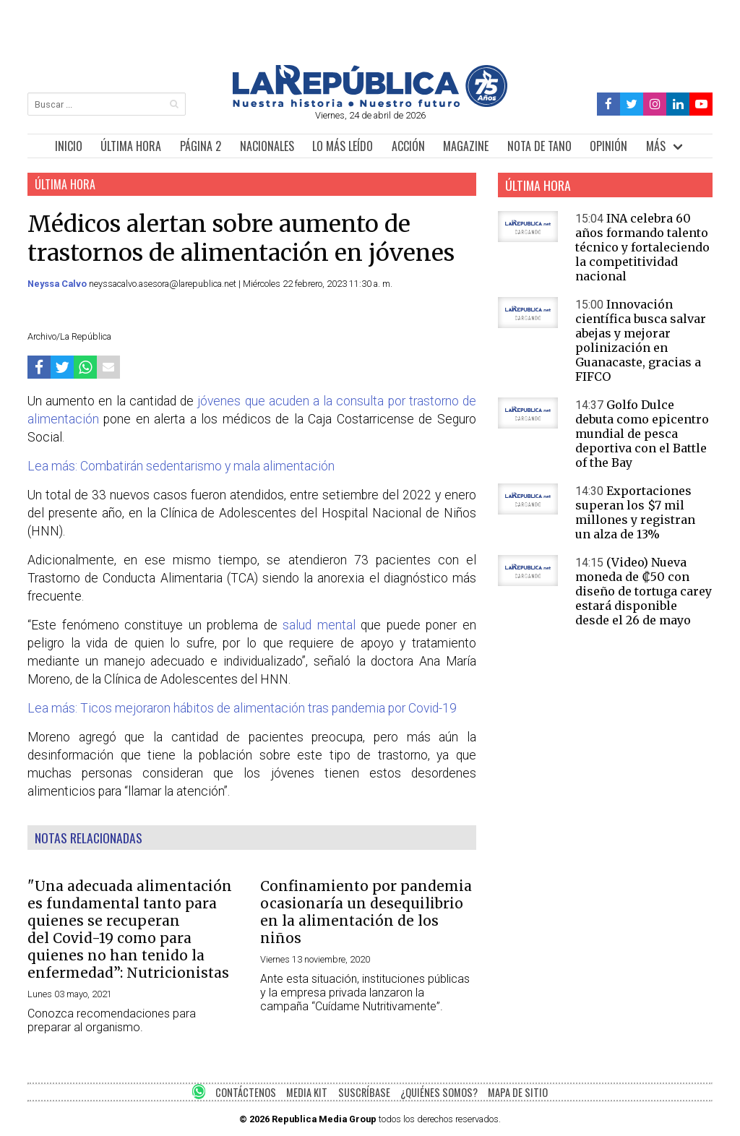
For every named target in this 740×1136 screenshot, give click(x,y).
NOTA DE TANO (539, 146)
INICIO (68, 146)
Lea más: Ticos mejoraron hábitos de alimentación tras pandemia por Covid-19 (242, 708)
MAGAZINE (466, 146)
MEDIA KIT (306, 1092)
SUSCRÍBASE (364, 1092)
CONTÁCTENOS (245, 1092)
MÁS (656, 146)
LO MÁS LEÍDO (342, 146)
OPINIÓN (608, 146)
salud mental (322, 625)
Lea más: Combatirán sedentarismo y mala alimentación (181, 466)
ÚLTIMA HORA (130, 146)
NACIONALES (267, 146)
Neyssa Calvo (58, 283)
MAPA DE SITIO (518, 1092)
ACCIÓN (408, 146)
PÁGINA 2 (200, 146)
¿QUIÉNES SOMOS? (439, 1092)
